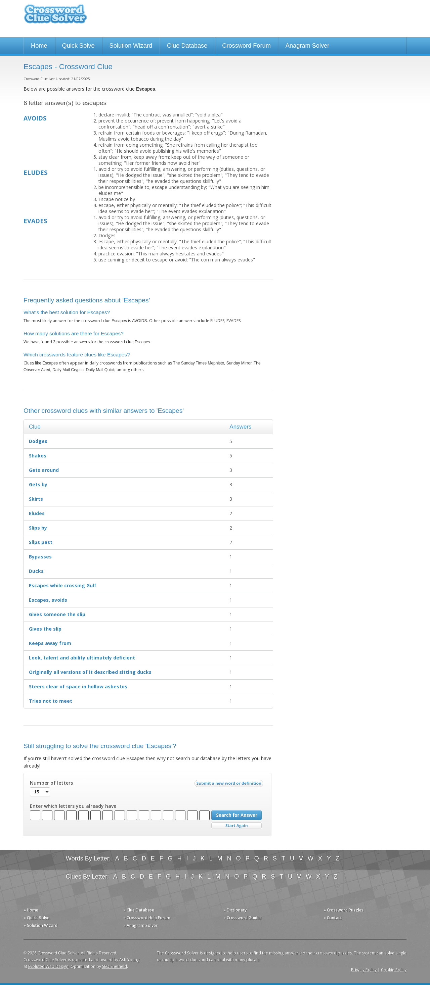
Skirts (36, 499)
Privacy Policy (364, 970)
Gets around (44, 470)
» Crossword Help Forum (146, 918)
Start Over (236, 825)
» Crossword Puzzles (343, 910)
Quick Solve (78, 45)
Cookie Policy (393, 970)
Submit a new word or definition (230, 785)
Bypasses (40, 556)
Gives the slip (45, 629)
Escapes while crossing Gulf (62, 585)
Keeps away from (50, 643)
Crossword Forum (246, 45)
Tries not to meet (50, 701)
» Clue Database (138, 910)
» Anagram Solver (140, 925)
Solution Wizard (131, 45)
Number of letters (51, 783)
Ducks (36, 571)
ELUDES (35, 172)
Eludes (37, 513)
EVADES (35, 221)
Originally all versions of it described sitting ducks (90, 672)
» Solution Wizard (40, 925)
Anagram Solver (307, 45)
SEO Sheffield (114, 966)
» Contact (333, 918)
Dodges (38, 441)
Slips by (38, 528)
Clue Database (187, 45)
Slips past (40, 542)
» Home (31, 910)
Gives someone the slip (57, 614)
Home (39, 45)
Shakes (37, 455)
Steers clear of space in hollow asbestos (78, 686)
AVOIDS (35, 118)
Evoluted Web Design (48, 966)
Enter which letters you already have (73, 806)
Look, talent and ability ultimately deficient (82, 657)
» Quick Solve (36, 918)
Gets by (38, 484)
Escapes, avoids (48, 600)
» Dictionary (235, 910)
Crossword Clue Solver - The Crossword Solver (55, 17)
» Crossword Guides (242, 918)
